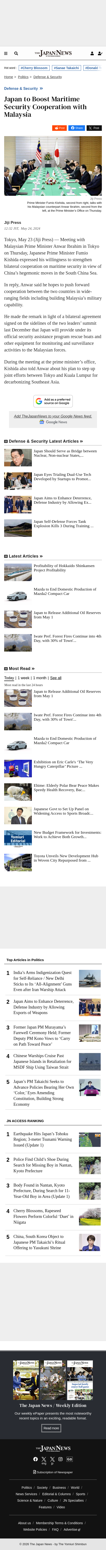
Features (45, 1507)
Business (59, 1487)
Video (61, 1507)
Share (79, 128)
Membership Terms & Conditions (59, 1523)
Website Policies (35, 1529)
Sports (80, 1494)
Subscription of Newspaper (53, 1472)
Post (62, 128)
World (75, 1487)
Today (9, 678)
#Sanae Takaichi (66, 68)
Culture (53, 1500)
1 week (24, 678)
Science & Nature (30, 1500)
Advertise (72, 1529)
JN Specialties (73, 1500)
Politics (26, 1487)
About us (24, 1523)
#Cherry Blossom (34, 68)
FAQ (55, 1529)
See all (55, 678)
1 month (39, 678)
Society (42, 1487)
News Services (26, 1494)
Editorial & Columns (56, 1494)
